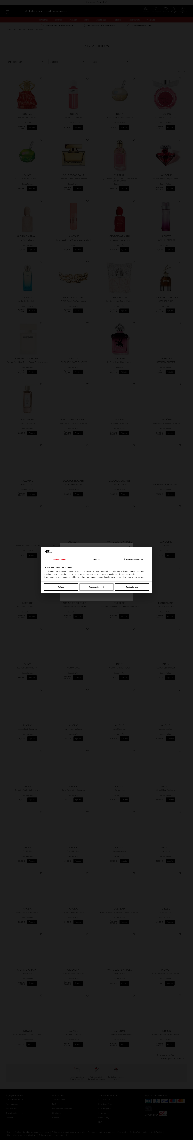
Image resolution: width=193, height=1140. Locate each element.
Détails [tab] (96, 559)
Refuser (61, 587)
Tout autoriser (132, 587)
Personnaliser (96, 587)
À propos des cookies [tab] (133, 559)
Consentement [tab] (59, 559)
